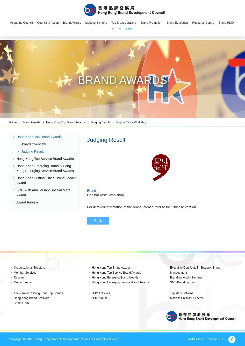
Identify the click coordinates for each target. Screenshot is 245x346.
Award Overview (33, 144)
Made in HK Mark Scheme (187, 298)
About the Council (21, 22)
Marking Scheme (96, 22)
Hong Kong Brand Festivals (31, 298)
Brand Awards (72, 22)
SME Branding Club (182, 282)
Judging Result (100, 122)
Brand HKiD (226, 22)
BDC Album (99, 298)
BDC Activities (101, 293)
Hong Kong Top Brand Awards (65, 122)
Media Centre (22, 282)
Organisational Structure (29, 267)
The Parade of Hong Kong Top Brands (38, 293)
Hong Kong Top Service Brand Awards (45, 159)
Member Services (25, 272)
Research (20, 277)
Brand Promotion (151, 22)
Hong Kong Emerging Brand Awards (115, 277)
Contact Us (215, 339)
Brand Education (177, 22)
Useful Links (195, 339)
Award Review (27, 202)
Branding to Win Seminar (186, 277)
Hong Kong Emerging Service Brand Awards (120, 282)
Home (13, 122)
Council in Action (48, 22)
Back (98, 221)
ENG (129, 29)
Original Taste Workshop (131, 122)
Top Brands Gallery (123, 22)
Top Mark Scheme (182, 293)
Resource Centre (203, 22)
